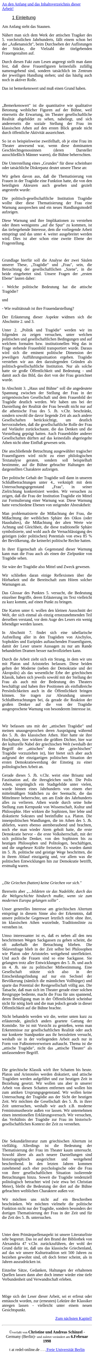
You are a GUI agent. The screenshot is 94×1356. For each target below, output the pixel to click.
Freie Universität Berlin (65, 1349)
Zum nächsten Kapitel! (73, 1318)
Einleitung (26, 17)
